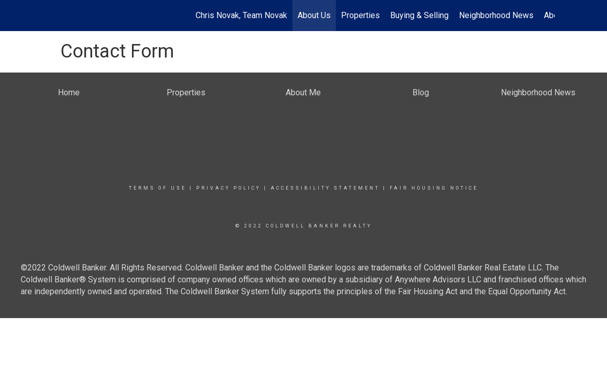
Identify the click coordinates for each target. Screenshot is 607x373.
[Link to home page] (58, 15)
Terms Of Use (157, 188)
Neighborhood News (496, 15)
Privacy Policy (228, 188)
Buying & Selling (419, 15)
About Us (314, 15)
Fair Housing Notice (434, 188)
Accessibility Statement (325, 188)
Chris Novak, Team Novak (241, 15)
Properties (360, 15)
